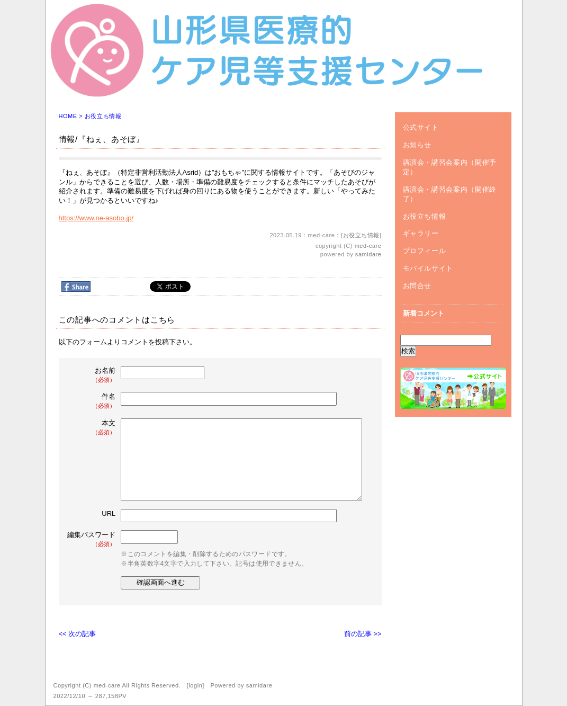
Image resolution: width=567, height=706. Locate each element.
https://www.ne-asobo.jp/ (96, 218)
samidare (368, 254)
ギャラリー (421, 233)
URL (108, 513)
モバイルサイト (428, 268)
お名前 (92, 375)
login (195, 685)
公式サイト (421, 127)
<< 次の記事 (77, 634)
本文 (92, 427)
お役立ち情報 (103, 116)
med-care (368, 246)
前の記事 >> (363, 634)
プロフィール (424, 251)
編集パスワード (91, 539)
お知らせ (417, 145)
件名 (92, 401)
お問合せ (417, 286)
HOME (68, 116)
